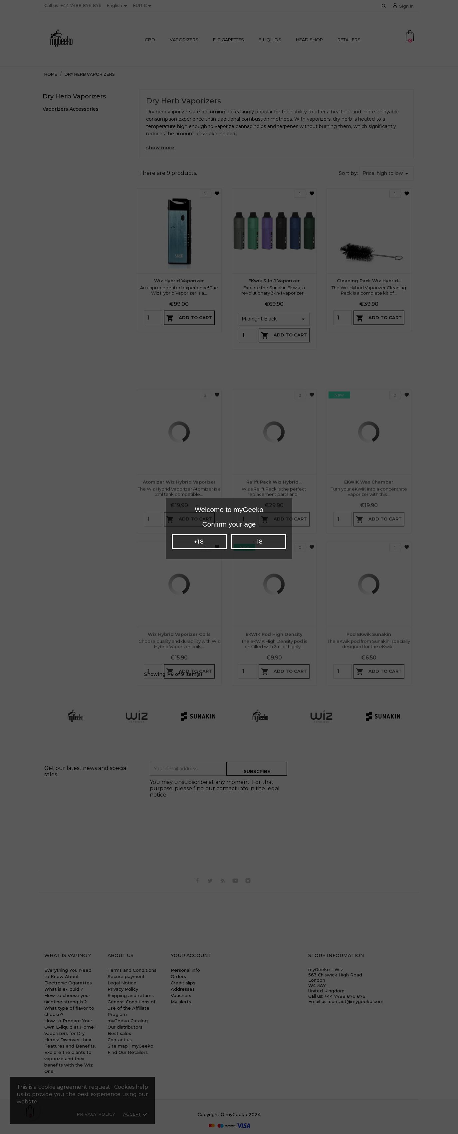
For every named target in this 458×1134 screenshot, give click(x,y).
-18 (258, 542)
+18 (199, 542)
